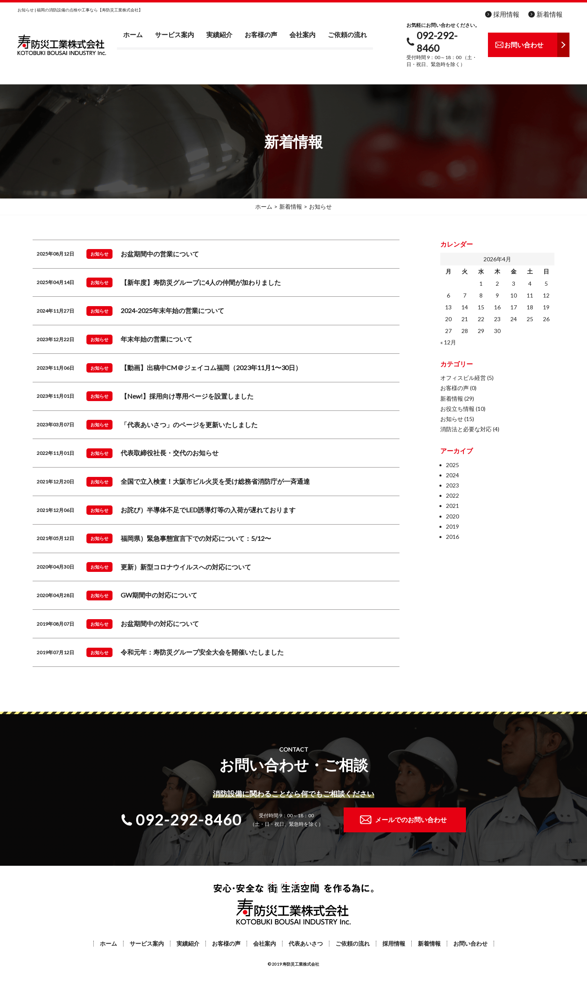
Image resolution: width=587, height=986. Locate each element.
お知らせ (451, 418)
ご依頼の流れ (347, 34)
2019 (452, 526)
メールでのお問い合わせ (411, 819)
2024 (452, 475)
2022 (452, 495)
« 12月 (448, 342)
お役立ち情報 (457, 408)
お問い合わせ (470, 943)
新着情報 (549, 14)
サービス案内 (174, 34)
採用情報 (506, 14)
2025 (452, 464)
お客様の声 (261, 34)
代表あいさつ (306, 943)
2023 (452, 485)
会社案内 (302, 34)
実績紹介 (219, 34)
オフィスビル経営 (463, 377)
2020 (452, 516)
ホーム (133, 34)
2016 (452, 536)
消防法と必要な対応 (466, 429)
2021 (452, 505)
